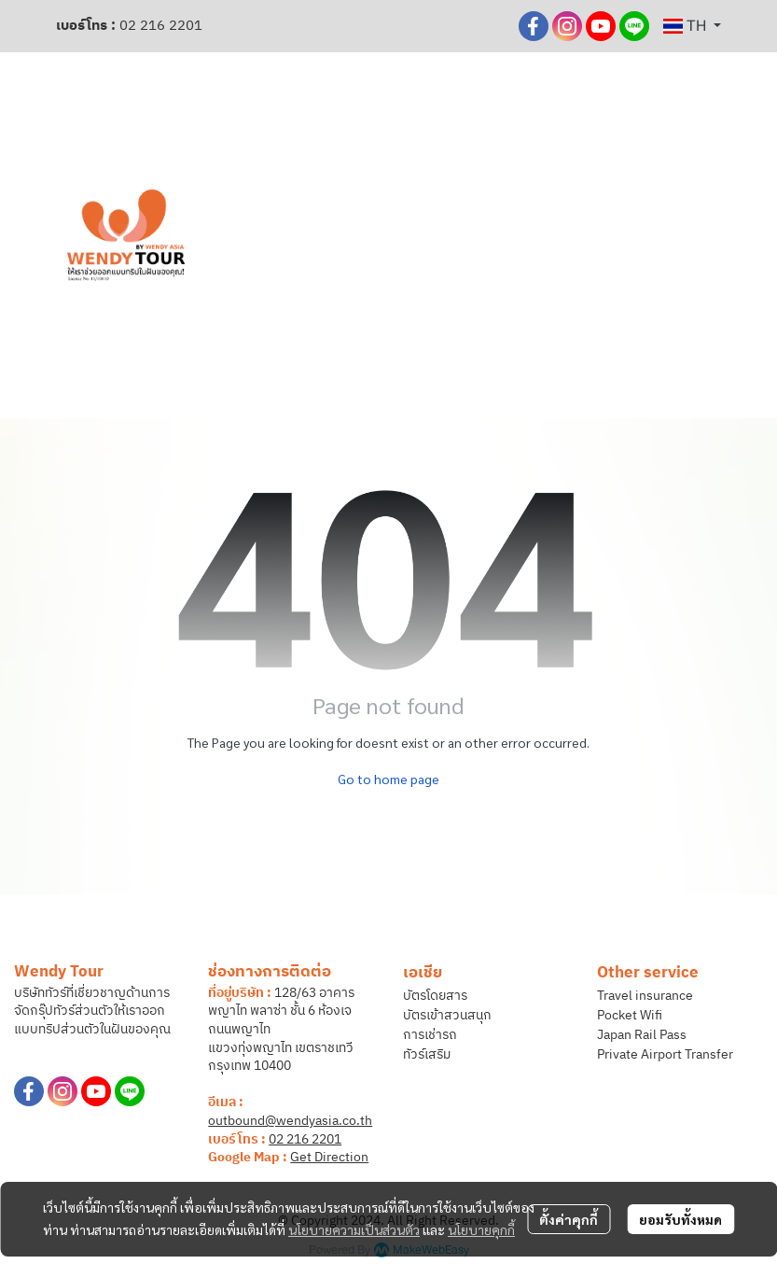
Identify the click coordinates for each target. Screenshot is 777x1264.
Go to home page (388, 778)
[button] (692, 26)
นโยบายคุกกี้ (481, 1229)
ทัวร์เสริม (427, 1054)
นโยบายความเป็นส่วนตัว (354, 1229)
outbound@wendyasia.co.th (290, 1120)
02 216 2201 (160, 25)
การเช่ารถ (430, 1035)
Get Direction (329, 1157)
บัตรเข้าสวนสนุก (447, 1015)
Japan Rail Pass (642, 1035)
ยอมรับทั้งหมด (680, 1219)
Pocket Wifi (629, 1015)
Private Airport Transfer (665, 1054)
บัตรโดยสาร (435, 995)
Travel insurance (645, 995)
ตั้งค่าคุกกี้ (568, 1219)
